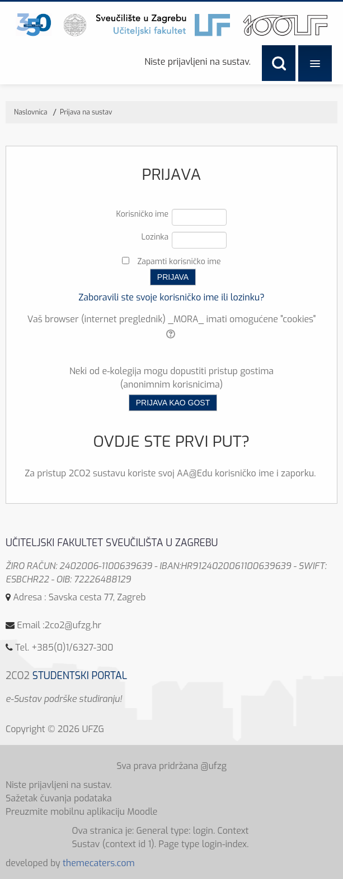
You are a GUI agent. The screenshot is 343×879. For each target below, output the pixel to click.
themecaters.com (99, 863)
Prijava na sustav (86, 112)
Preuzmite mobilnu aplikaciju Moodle (82, 812)
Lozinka (154, 237)
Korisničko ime (142, 214)
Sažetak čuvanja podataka (59, 798)
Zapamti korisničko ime (178, 261)
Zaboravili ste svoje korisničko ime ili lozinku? (171, 297)
